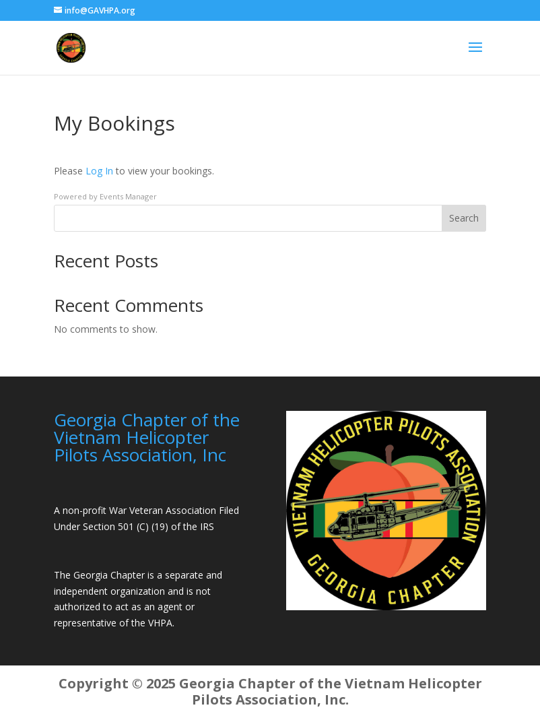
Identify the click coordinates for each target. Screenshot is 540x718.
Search (464, 217)
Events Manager (128, 196)
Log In (99, 170)
